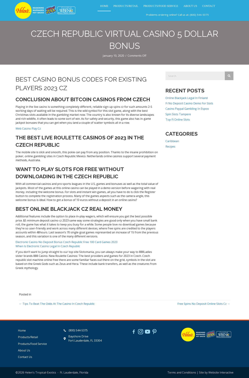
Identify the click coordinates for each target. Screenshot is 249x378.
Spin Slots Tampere (178, 114)
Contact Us (25, 357)
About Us (24, 350)
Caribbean (172, 141)
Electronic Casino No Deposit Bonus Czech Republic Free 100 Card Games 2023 (66, 242)
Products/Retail (28, 337)
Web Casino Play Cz (28, 128)
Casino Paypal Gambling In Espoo (187, 109)
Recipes (170, 146)
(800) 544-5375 (199, 14)
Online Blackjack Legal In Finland (186, 98)
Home (22, 330)
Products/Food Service (32, 344)
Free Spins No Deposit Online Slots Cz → (203, 304)
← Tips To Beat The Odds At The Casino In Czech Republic (57, 304)
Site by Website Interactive (216, 372)
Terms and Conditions (181, 372)
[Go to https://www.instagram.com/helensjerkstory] (140, 332)
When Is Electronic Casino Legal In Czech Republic (48, 246)
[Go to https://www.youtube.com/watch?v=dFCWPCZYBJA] (147, 332)
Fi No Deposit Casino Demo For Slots (189, 103)
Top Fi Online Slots (177, 119)
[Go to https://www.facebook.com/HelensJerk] (133, 332)
